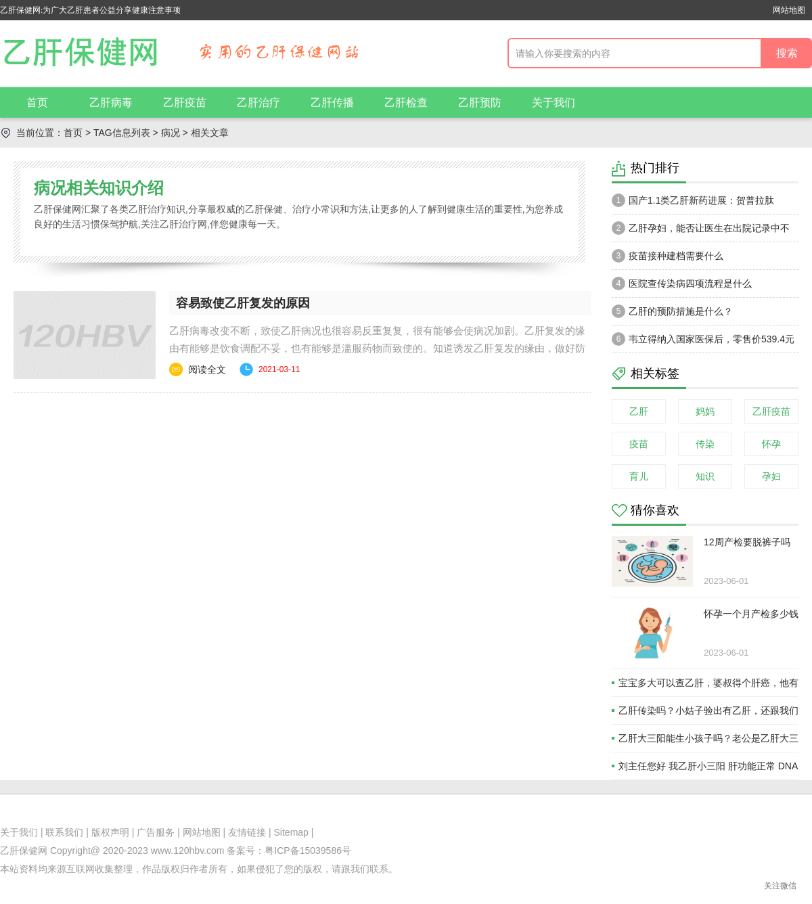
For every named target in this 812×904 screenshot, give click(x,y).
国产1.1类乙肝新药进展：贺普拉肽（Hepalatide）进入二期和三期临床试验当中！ (701, 204)
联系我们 (64, 832)
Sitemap (291, 832)
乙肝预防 (479, 102)
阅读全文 (207, 369)
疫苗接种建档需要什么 (667, 256)
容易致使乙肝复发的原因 (243, 303)
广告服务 (156, 832)
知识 (705, 476)
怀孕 (771, 443)
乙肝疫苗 (184, 102)
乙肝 (638, 411)
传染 (705, 443)
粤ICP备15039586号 (308, 850)
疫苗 (638, 443)
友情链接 (247, 832)
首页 (37, 102)
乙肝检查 (406, 102)
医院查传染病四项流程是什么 (682, 283)
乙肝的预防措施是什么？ (672, 311)
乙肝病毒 (111, 102)
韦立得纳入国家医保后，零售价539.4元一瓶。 (703, 342)
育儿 (638, 476)
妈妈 (705, 411)
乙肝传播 (332, 102)
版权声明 (110, 832)
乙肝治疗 (258, 102)
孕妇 (771, 476)
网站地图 (789, 10)
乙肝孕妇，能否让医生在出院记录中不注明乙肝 (701, 231)
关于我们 (553, 102)
